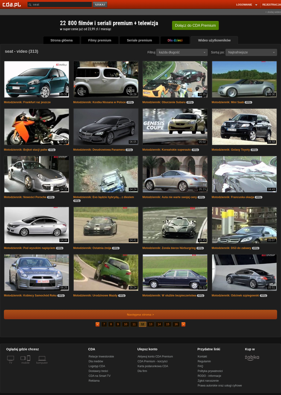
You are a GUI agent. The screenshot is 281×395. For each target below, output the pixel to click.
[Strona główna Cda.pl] (12, 4)
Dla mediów (96, 361)
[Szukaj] (59, 4)
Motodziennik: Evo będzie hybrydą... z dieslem (103, 197)
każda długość (182, 52)
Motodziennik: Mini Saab (228, 102)
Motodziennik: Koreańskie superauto (166, 149)
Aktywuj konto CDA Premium (155, 356)
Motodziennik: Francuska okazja (233, 197)
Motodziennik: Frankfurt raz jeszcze (27, 102)
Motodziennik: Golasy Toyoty (231, 149)
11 (133, 324)
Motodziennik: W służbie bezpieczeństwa (169, 295)
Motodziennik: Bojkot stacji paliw (25, 149)
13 (150, 324)
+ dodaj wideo (273, 12)
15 (167, 324)
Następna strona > (137, 314)
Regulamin (204, 361)
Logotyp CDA (97, 366)
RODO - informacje (209, 375)
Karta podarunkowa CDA (153, 366)
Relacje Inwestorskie (101, 356)
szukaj (100, 5)
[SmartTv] (29, 365)
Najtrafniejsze (251, 52)
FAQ (200, 366)
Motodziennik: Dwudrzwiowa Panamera (99, 149)
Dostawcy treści (98, 371)
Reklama (94, 380)
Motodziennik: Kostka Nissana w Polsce (99, 102)
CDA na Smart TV (100, 375)
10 (125, 324)
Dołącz (195, 25)
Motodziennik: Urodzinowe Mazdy (95, 295)
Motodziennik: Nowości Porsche (25, 197)
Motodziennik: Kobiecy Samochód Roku (30, 295)
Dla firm (142, 371)
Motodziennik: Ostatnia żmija (92, 248)
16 (176, 324)
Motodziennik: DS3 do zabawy (231, 248)
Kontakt (202, 356)
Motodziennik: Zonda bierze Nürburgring (169, 248)
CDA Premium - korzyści (152, 361)
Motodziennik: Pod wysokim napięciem (29, 248)
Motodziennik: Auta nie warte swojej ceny (169, 197)
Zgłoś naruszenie (208, 380)
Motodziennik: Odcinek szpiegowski (235, 295)
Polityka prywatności (210, 371)
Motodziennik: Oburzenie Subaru (163, 102)
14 (159, 324)
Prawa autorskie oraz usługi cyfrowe (220, 385)
